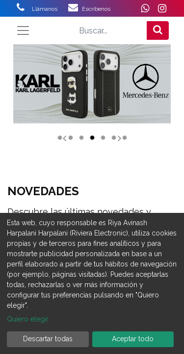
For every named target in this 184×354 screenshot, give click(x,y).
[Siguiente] (119, 119)
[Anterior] (64, 119)
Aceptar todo (133, 339)
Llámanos (50, 8)
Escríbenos (96, 8)
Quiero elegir (28, 319)
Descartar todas (48, 339)
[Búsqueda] (158, 30)
